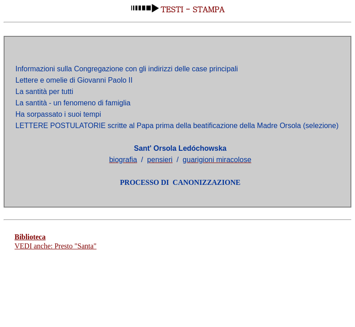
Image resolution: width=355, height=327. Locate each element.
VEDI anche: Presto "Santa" (56, 246)
